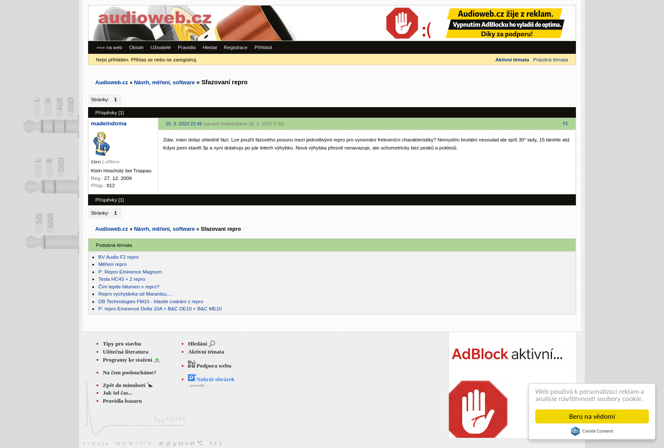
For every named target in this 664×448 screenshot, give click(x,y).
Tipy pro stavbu (122, 343)
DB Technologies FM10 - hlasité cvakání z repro (150, 301)
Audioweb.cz (111, 83)
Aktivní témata (206, 351)
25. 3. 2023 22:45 (184, 123)
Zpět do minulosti (125, 385)
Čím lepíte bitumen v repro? (128, 286)
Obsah (136, 47)
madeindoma (109, 123)
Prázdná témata (550, 59)
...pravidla (196, 385)
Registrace (236, 47)
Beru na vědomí (592, 416)
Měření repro (112, 264)
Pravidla (187, 47)
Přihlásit (263, 47)
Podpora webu (210, 365)
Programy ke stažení (128, 360)
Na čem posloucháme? (130, 372)
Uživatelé (161, 47)
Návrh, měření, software (164, 83)
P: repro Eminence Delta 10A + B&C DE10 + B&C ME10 (159, 308)
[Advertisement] (459, 23)
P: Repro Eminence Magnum (130, 271)
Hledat (209, 47)
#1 (565, 123)
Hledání (197, 343)
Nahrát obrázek (211, 379)
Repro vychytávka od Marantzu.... (135, 293)
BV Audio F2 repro (118, 257)
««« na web (109, 47)
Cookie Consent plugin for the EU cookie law (592, 431)
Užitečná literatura (126, 351)
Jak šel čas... (118, 393)
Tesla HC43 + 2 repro (121, 279)
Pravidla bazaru (122, 401)
